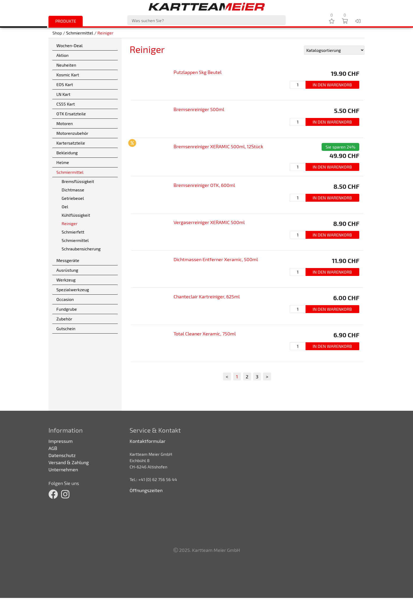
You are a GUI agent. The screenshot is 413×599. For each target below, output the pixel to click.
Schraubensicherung (81, 248)
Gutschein (65, 328)
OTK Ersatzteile (71, 113)
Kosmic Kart (67, 74)
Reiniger (105, 32)
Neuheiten (66, 64)
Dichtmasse (73, 189)
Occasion (65, 299)
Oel (65, 206)
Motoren (64, 123)
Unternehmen (63, 469)
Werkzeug (66, 279)
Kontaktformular (147, 441)
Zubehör (64, 318)
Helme (62, 162)
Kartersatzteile (70, 142)
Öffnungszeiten (146, 490)
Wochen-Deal (69, 45)
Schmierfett (73, 231)
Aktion (62, 55)
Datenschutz (62, 455)
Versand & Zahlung (68, 462)
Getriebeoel (73, 198)
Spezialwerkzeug (72, 289)
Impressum (60, 441)
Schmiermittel (79, 32)
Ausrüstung (67, 270)
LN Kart (63, 94)
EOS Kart (64, 84)
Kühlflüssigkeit (76, 214)
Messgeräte (67, 260)
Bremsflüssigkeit (78, 181)
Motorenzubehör (72, 133)
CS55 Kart (65, 103)
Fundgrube (66, 308)
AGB (52, 448)
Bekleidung (67, 152)
